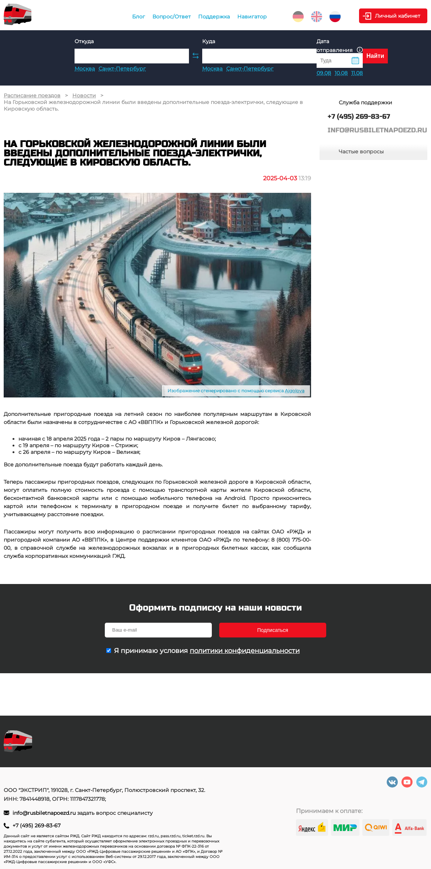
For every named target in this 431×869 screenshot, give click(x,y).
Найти (375, 56)
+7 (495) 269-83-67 (37, 825)
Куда (208, 41)
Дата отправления (340, 45)
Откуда (84, 41)
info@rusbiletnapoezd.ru (45, 813)
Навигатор (252, 16)
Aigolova (294, 390)
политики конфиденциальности (245, 651)
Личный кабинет (397, 16)
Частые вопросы (361, 151)
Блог (138, 16)
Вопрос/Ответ (171, 16)
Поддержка (214, 16)
